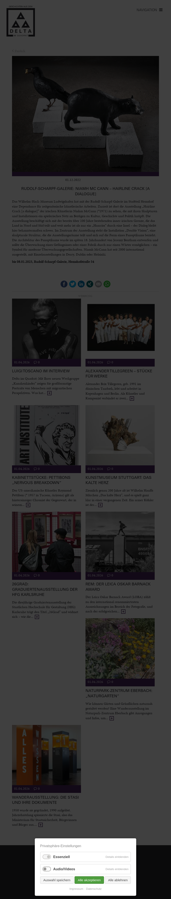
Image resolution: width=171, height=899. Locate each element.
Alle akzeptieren (89, 880)
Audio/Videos (64, 869)
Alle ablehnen (118, 880)
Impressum (76, 888)
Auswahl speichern (56, 880)
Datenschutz (94, 888)
